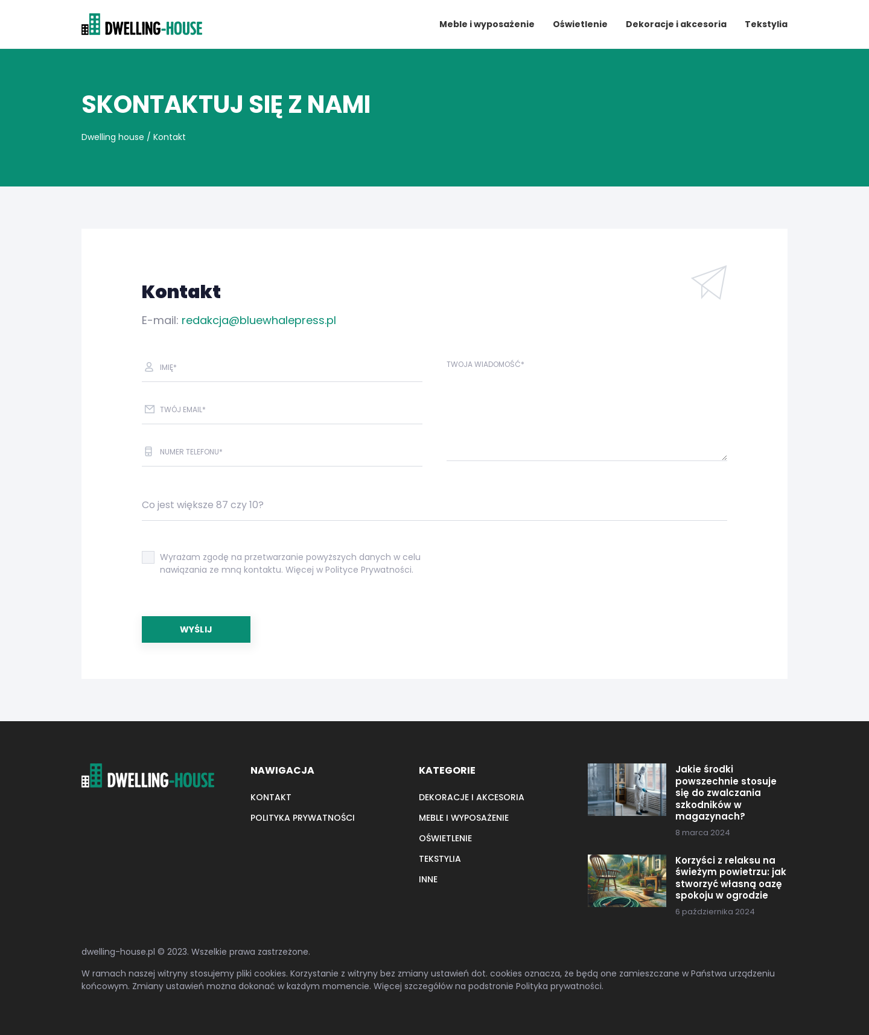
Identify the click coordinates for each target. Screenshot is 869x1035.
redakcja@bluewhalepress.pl (259, 320)
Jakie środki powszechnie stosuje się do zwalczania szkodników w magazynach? (726, 793)
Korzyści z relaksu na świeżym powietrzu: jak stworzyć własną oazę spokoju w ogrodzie (730, 878)
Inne (428, 879)
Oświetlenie (580, 24)
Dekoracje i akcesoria (676, 24)
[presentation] (538, 568)
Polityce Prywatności (368, 570)
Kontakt (270, 797)
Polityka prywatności (302, 818)
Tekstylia (766, 24)
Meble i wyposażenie (487, 24)
